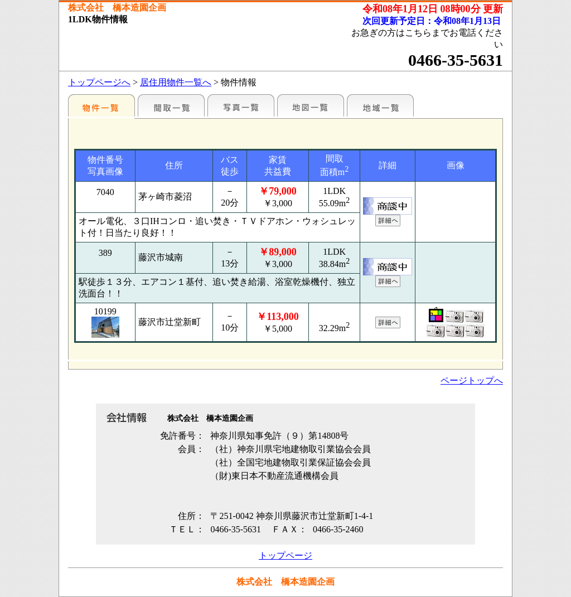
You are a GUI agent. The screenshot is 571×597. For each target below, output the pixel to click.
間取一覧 (171, 105)
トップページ (285, 555)
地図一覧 (310, 105)
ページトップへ (472, 380)
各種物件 (101, 105)
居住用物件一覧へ (175, 82)
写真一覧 (240, 105)
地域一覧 (380, 105)
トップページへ (99, 82)
